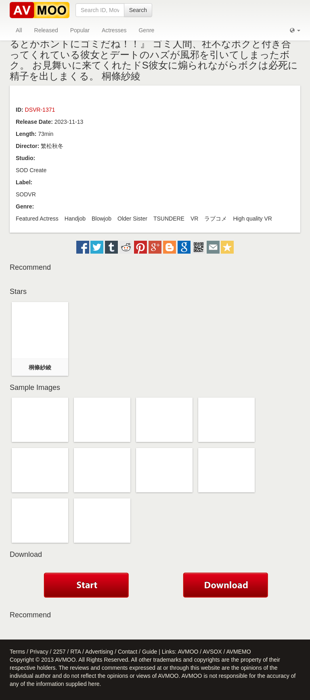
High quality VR (252, 218)
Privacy (39, 651)
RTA (75, 651)
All (19, 30)
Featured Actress (37, 218)
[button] (295, 30)
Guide (149, 651)
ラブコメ (215, 218)
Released (46, 30)
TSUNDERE (168, 218)
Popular (80, 30)
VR (194, 218)
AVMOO (188, 651)
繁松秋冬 (52, 146)
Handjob (75, 218)
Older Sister (132, 218)
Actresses (114, 30)
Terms (17, 651)
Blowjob (101, 218)
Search (138, 10)
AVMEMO (238, 651)
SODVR (26, 194)
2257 (59, 651)
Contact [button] (127, 651)
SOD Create (31, 170)
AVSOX (212, 651)
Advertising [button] (99, 651)
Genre (146, 30)
